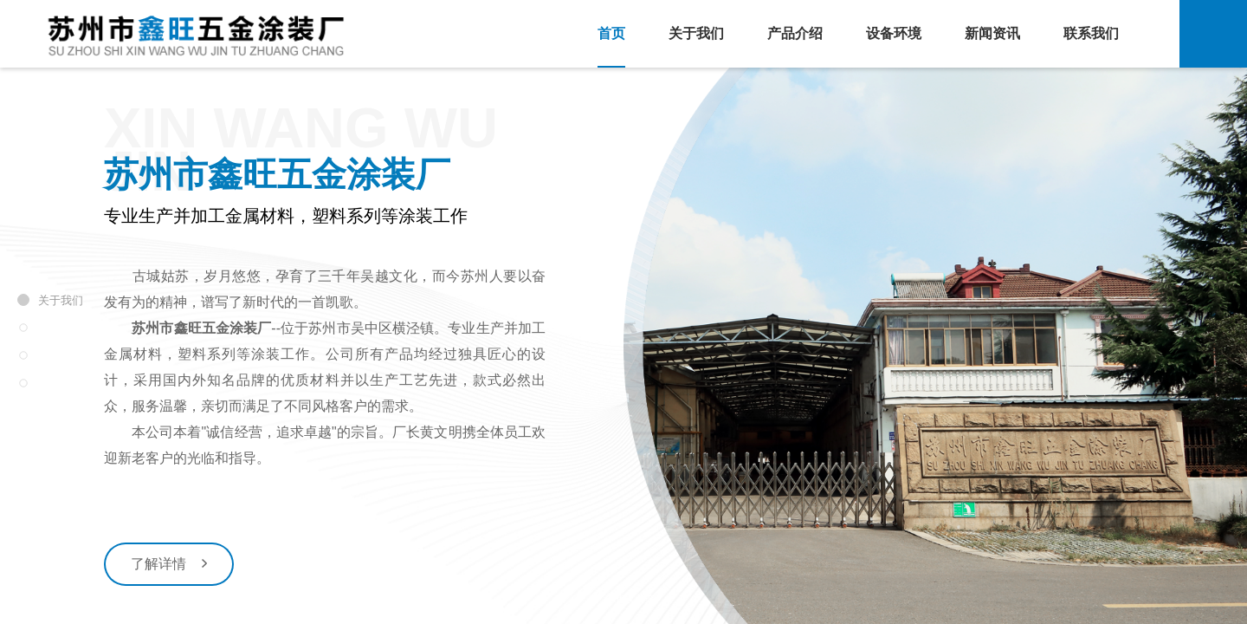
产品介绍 (795, 33)
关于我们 (696, 33)
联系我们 (1091, 33)
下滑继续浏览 (623, 603)
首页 (611, 33)
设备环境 (893, 33)
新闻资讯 (992, 33)
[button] (595, 566)
